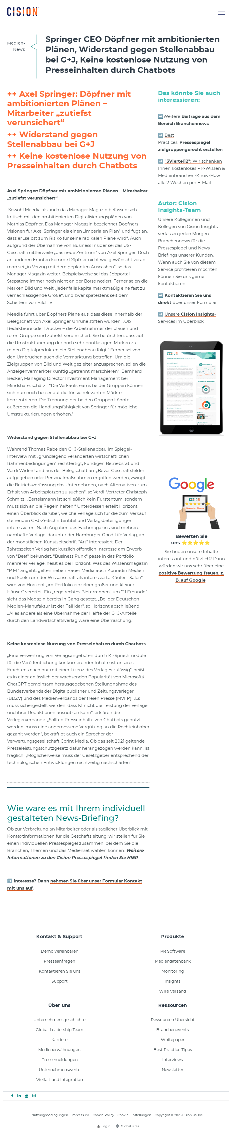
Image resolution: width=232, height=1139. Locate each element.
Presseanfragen (59, 961)
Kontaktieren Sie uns (59, 971)
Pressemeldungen (59, 1060)
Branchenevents (172, 1030)
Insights (173, 981)
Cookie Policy (103, 1115)
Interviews (172, 1060)
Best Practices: (190, 142)
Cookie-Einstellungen (134, 1115)
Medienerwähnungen (59, 1050)
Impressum (80, 1115)
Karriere (59, 1040)
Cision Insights (202, 227)
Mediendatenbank (173, 961)
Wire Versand (172, 991)
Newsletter (172, 1070)
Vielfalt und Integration (59, 1080)
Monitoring (172, 971)
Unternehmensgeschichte (59, 1020)
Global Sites (127, 1126)
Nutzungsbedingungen (49, 1115)
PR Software (172, 951)
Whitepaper (173, 1040)
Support (59, 981)
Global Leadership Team (59, 1030)
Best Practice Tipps (172, 1050)
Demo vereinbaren (59, 951)
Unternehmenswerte (59, 1070)
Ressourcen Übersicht (173, 1020)
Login (103, 1126)
